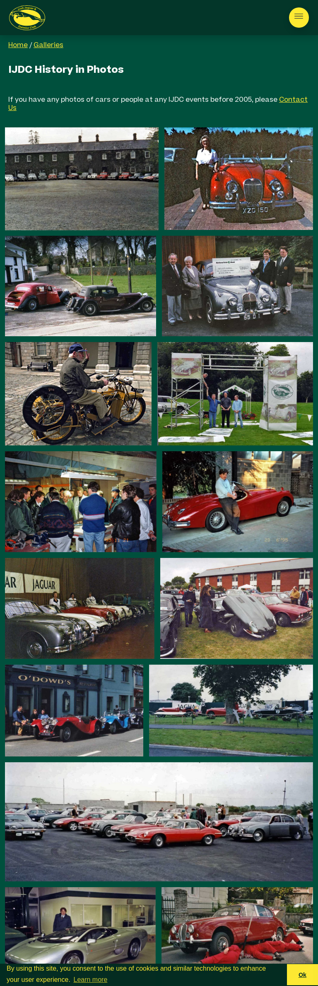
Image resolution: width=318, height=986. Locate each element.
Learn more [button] (91, 979)
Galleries (48, 45)
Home (18, 45)
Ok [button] (302, 975)
